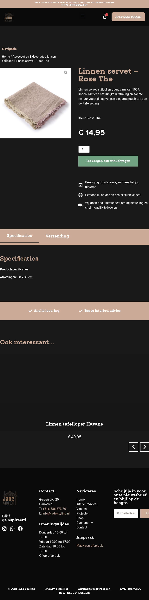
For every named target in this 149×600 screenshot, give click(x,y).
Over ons (85, 523)
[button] (82, 16)
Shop (80, 518)
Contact (81, 527)
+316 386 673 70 (54, 509)
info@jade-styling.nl (56, 513)
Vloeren (81, 509)
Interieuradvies (86, 504)
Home (6, 56)
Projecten (82, 513)
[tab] (19, 236)
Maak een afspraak (89, 545)
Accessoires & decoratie (28, 56)
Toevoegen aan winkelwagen (108, 161)
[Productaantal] (84, 149)
